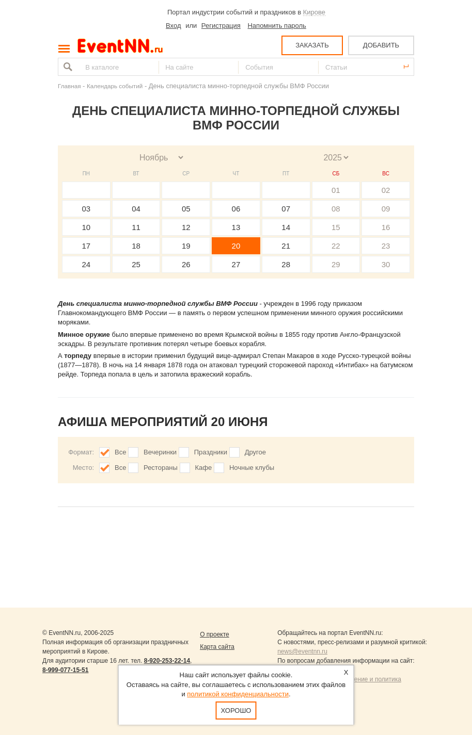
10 (86, 227)
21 (285, 245)
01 (336, 190)
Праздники (210, 452)
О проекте (214, 634)
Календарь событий (115, 86)
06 (236, 208)
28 (285, 264)
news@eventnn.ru (302, 651)
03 (86, 208)
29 (336, 264)
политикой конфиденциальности (238, 694)
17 (86, 245)
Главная (69, 86)
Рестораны (161, 467)
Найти (66, 67)
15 (336, 227)
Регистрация (221, 25)
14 (285, 227)
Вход (173, 25)
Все (120, 452)
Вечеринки (160, 452)
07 (285, 208)
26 (186, 264)
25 (136, 264)
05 (186, 208)
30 (386, 264)
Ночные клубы (251, 467)
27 (236, 264)
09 (386, 208)
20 (236, 245)
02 (386, 190)
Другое (255, 452)
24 (86, 264)
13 (236, 227)
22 (336, 245)
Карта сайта (217, 646)
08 (336, 208)
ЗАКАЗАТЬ (312, 45)
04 (136, 208)
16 (386, 227)
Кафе (203, 467)
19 (186, 245)
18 (136, 245)
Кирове (314, 12)
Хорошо (236, 710)
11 (136, 227)
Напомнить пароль (276, 25)
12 (186, 227)
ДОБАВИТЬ (381, 45)
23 (386, 245)
